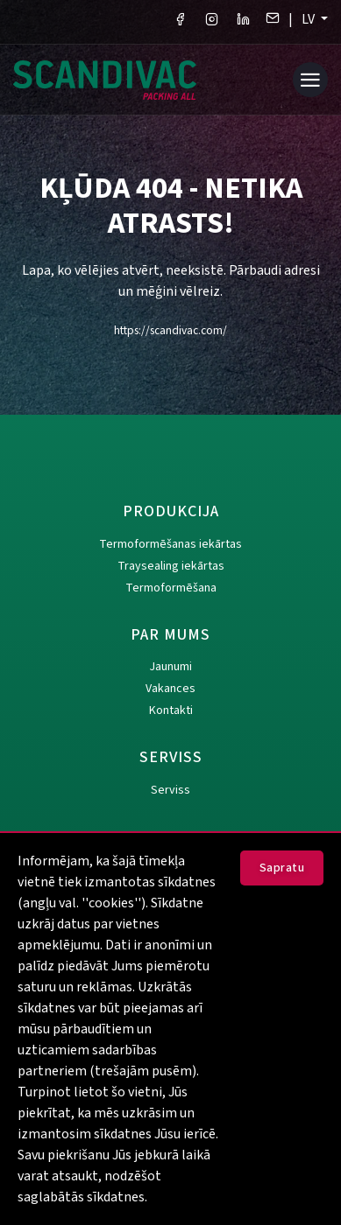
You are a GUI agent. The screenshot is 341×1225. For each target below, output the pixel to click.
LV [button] (309, 19)
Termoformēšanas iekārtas (170, 544)
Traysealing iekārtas (170, 566)
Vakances (170, 688)
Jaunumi (170, 667)
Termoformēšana (171, 588)
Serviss (170, 790)
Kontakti (171, 710)
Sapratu (282, 868)
